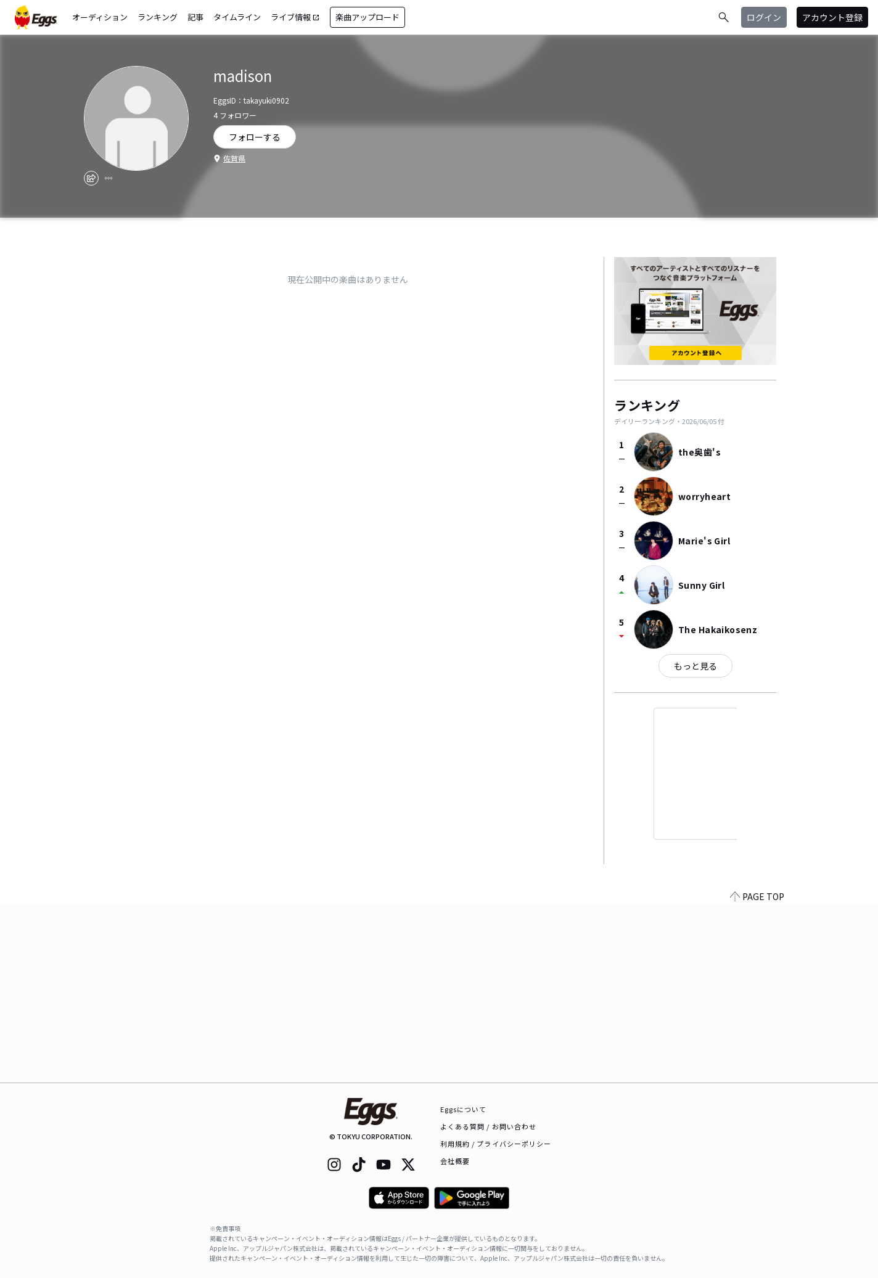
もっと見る (695, 666)
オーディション (100, 17)
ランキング (157, 17)
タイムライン (237, 17)
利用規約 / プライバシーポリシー (496, 1144)
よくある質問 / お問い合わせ (488, 1126)
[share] (91, 178)
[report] (108, 178)
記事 (195, 17)
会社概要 (455, 1161)
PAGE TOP (757, 1075)
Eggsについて (463, 1109)
